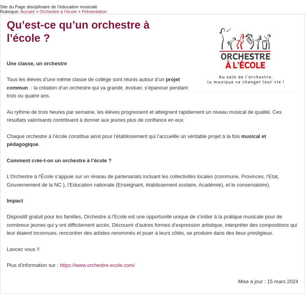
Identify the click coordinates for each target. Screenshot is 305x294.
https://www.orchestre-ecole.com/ (97, 265)
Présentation (94, 11)
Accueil (27, 11)
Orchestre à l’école (59, 11)
